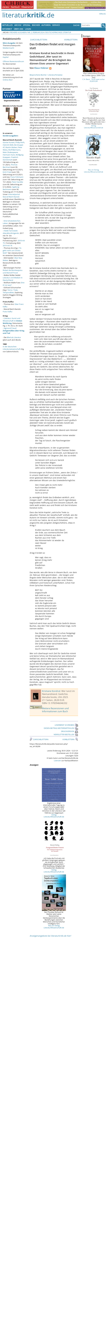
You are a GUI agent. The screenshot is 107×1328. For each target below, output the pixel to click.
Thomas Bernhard (10, 165)
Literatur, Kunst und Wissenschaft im (12, 320)
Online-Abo (7, 80)
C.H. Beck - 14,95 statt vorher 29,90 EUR (93, 80)
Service (56, 25)
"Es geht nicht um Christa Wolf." (12, 250)
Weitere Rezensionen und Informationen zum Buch (55, 710)
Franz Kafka (7, 311)
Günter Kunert (9, 142)
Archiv (17, 25)
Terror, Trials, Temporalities (10, 291)
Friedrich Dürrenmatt (10, 158)
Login (28, 29)
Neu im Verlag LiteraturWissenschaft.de (54, 926)
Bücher (36, 25)
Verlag (102, 13)
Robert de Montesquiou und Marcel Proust (12, 271)
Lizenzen (57, 760)
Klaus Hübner (41, 67)
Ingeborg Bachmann (11, 188)
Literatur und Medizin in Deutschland (12, 278)
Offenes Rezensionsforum (13, 61)
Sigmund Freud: (13, 330)
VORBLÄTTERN (71, 39)
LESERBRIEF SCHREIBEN (66, 725)
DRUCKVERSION (69, 731)
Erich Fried (7, 172)
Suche (76, 25)
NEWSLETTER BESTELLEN (66, 734)
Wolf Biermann (14, 150)
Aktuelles (7, 25)
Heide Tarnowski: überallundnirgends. (11, 231)
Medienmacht (8, 48)
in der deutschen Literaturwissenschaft (11, 347)
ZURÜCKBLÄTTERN (38, 39)
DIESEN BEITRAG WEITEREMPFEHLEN (61, 728)
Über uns (18, 29)
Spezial (26, 25)
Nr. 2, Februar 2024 (36, 32)
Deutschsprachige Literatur (58, 32)
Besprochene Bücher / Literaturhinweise (46, 75)
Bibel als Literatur (14, 337)
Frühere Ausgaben (18, 32)
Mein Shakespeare (10, 152)
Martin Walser (11, 147)
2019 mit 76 (7, 245)
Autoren (46, 25)
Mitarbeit (7, 29)
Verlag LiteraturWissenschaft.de (54, 816)
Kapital (5, 57)
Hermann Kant (9, 155)
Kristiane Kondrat (51, 691)
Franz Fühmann (16, 177)
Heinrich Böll (8, 145)
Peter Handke (17, 182)
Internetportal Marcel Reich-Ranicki (11, 195)
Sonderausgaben (10, 135)
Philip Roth (19, 142)
